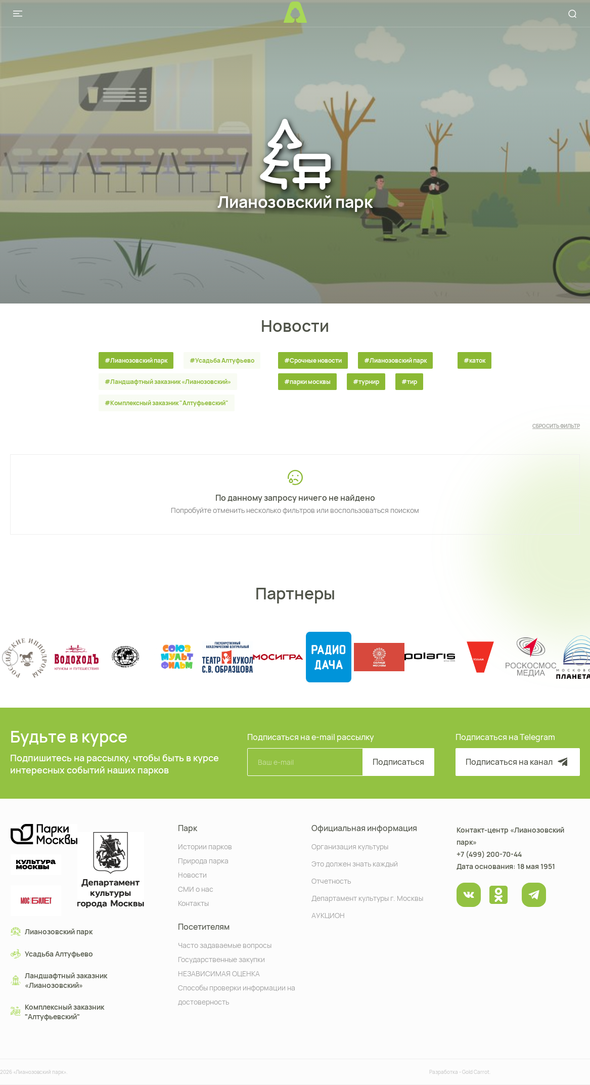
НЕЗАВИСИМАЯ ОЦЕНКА (219, 973)
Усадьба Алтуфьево (52, 953)
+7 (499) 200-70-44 (489, 854)
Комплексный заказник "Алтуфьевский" (57, 1011)
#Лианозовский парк (136, 360)
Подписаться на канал (518, 762)
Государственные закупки (221, 958)
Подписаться (398, 761)
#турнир (366, 381)
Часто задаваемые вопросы (224, 944)
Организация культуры (349, 846)
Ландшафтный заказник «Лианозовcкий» (59, 980)
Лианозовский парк (52, 931)
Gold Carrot (475, 1071)
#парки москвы (307, 381)
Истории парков (205, 846)
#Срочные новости (313, 360)
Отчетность (331, 880)
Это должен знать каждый (354, 863)
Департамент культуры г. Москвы (367, 897)
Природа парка (203, 860)
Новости (192, 874)
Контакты (193, 902)
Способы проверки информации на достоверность (236, 994)
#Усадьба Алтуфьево (222, 360)
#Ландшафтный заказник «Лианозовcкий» (168, 381)
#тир (409, 381)
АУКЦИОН (328, 914)
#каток (474, 360)
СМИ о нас (195, 888)
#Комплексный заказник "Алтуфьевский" (167, 403)
